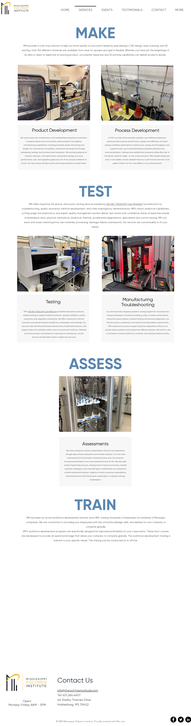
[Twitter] (181, 720)
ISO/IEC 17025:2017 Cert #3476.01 (124, 204)
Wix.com (120, 721)
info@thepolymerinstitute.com (77, 690)
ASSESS (95, 364)
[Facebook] (173, 720)
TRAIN (95, 505)
